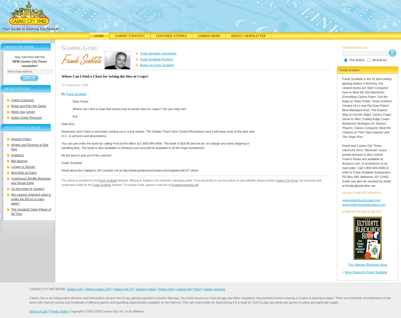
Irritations (17, 155)
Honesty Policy (21, 139)
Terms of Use (38, 311)
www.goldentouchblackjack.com (363, 204)
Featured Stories (171, 36)
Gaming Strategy (130, 36)
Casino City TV (123, 289)
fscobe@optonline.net (185, 185)
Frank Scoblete (76, 94)
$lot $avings (19, 161)
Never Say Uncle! (23, 111)
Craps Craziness (22, 100)
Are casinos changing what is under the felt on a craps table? (31, 199)
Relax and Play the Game (28, 106)
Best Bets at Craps (24, 172)
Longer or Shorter (23, 166)
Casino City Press (287, 180)
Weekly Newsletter (248, 36)
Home (99, 36)
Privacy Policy (59, 311)
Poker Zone (166, 289)
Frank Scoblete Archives (156, 59)
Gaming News (209, 36)
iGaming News (146, 289)
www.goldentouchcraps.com (361, 200)
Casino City (74, 289)
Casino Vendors (214, 289)
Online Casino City (98, 289)
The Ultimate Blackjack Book (367, 264)
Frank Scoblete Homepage (158, 53)
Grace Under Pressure (26, 117)
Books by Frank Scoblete (157, 65)
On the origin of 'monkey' (28, 188)
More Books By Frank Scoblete (366, 272)
